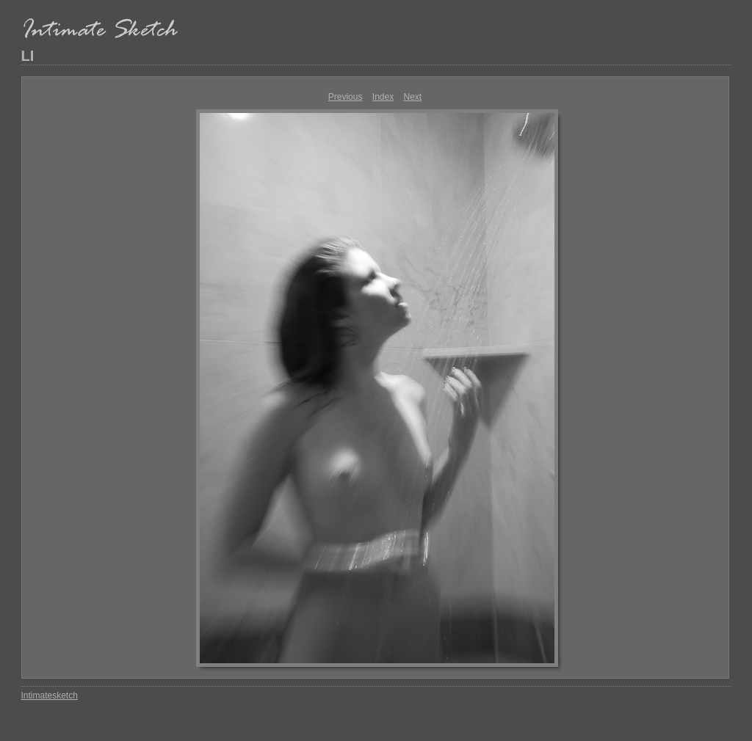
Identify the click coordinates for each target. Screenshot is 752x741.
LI (28, 56)
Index (383, 97)
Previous (345, 97)
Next (413, 97)
